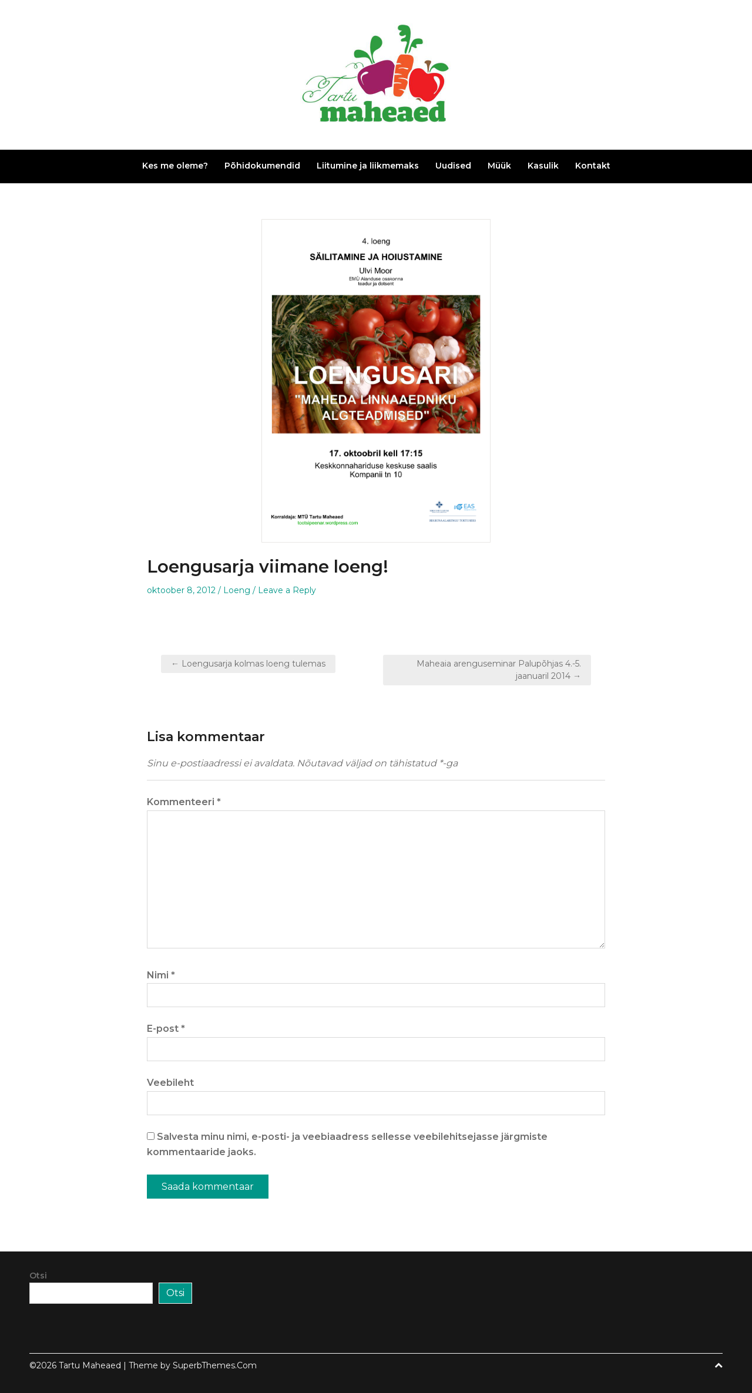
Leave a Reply (287, 590)
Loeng (236, 590)
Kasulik (543, 165)
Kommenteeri (184, 801)
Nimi (161, 975)
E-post (166, 1028)
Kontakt (592, 165)
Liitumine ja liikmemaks (368, 165)
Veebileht (170, 1082)
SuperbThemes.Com (215, 1365)
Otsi (38, 1275)
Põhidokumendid (262, 165)
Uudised (453, 165)
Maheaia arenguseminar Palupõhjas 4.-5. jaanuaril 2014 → (499, 669)
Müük (499, 165)
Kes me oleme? (175, 165)
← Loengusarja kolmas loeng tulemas (248, 663)
